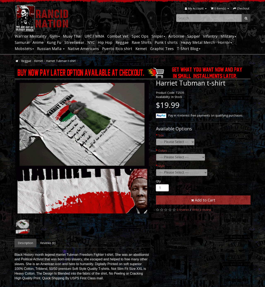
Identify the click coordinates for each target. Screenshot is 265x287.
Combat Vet (118, 36)
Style (161, 166)
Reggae (122, 42)
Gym (55, 36)
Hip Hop (105, 42)
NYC (91, 42)
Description (25, 243)
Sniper (158, 36)
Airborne (176, 36)
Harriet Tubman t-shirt (61, 61)
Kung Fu (54, 42)
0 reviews (183, 210)
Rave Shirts (142, 42)
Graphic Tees (162, 48)
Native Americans (83, 48)
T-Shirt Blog (188, 48)
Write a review (201, 210)
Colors (162, 150)
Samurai (22, 42)
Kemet (141, 48)
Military (228, 36)
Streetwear (74, 42)
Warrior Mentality (31, 36)
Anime (38, 42)
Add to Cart (203, 200)
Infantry (210, 36)
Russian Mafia (51, 48)
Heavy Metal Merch (198, 42)
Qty (158, 181)
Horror (225, 42)
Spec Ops (140, 36)
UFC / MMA (94, 36)
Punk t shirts (166, 42)
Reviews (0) (47, 243)
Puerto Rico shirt (117, 48)
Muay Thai (72, 36)
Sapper (193, 36)
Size (161, 135)
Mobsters (24, 48)
